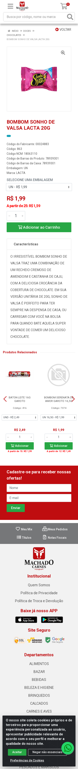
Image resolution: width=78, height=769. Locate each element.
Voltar (63, 30)
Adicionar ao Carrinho (39, 227)
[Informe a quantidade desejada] (16, 216)
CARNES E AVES (39, 711)
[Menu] (10, 6)
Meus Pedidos (55, 529)
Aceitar (17, 752)
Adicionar (20, 446)
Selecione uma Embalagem (30, 180)
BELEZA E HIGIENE (39, 687)
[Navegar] (5, 399)
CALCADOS (39, 703)
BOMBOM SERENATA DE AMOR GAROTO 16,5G (58, 399)
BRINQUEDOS (39, 695)
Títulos (23, 537)
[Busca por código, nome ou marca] (35, 17)
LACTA (20, 173)
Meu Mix (23, 529)
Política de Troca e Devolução (39, 601)
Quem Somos (39, 585)
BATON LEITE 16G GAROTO (20, 399)
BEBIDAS (39, 680)
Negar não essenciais (47, 752)
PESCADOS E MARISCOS (39, 767)
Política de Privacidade (39, 593)
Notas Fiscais (54, 537)
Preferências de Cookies (27, 760)
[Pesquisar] (70, 17)
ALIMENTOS (39, 664)
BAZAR (39, 672)
